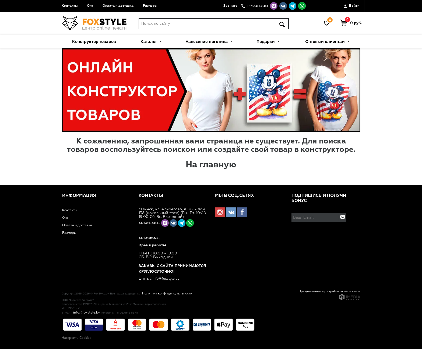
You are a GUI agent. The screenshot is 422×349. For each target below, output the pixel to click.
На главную (211, 165)
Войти (352, 6)
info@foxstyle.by (166, 278)
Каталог (150, 41)
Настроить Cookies (76, 338)
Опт (90, 6)
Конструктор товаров (94, 42)
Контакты (70, 6)
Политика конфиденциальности (167, 293)
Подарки (267, 41)
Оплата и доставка (118, 6)
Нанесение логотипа (208, 41)
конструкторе (327, 149)
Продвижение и (311, 291)
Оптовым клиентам (327, 41)
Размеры (150, 6)
